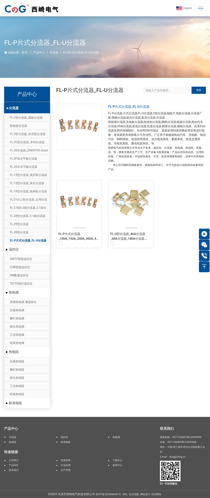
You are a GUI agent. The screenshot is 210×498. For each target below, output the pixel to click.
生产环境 (66, 470)
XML (125, 494)
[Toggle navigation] (201, 8)
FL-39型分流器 (19, 232)
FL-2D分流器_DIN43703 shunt (29, 150)
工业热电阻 (17, 386)
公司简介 (14, 460)
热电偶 (14, 292)
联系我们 (14, 470)
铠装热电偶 (17, 343)
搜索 (198, 90)
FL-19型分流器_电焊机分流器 (28, 191)
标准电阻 (15, 403)
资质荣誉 (66, 460)
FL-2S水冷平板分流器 (23, 166)
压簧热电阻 (17, 361)
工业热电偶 (17, 334)
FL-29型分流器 (19, 224)
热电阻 (14, 352)
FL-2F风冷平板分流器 (23, 158)
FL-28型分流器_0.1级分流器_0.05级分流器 (27, 217)
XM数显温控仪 (19, 275)
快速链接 (11, 452)
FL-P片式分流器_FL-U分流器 (81, 52)
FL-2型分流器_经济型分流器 (27, 134)
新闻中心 (117, 465)
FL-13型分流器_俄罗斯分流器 (28, 175)
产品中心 (39, 52)
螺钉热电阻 (17, 369)
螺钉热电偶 (17, 318)
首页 (24, 52)
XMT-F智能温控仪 (21, 259)
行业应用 (66, 465)
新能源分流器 (18, 125)
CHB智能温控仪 (20, 267)
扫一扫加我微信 (168, 483)
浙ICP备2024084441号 (108, 494)
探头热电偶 (17, 326)
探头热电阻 (17, 377)
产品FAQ (13, 465)
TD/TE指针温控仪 (21, 283)
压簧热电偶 (17, 310)
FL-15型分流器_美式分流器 (27, 183)
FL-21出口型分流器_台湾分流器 (28, 200)
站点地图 (134, 494)
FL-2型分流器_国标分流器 (26, 117)
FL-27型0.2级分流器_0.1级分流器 (28, 209)
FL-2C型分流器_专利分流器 (27, 142)
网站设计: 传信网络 (150, 494)
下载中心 (117, 460)
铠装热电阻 (17, 394)
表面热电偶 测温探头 (23, 302)
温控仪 (14, 249)
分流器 (54, 52)
